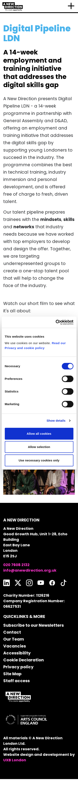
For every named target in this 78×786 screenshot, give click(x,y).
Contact (12, 632)
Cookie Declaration (23, 660)
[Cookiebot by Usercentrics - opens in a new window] (55, 322)
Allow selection (39, 447)
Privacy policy (18, 667)
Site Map (12, 674)
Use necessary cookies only (39, 460)
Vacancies (14, 646)
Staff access (16, 681)
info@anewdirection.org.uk (29, 570)
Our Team (13, 639)
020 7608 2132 (16, 564)
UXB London (14, 760)
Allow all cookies (39, 433)
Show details (56, 420)
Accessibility (17, 653)
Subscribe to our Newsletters (33, 625)
